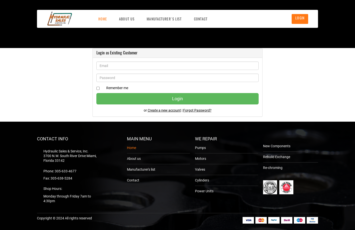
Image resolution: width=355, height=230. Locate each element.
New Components (276, 146)
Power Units (204, 191)
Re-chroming (273, 168)
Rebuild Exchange (276, 157)
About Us (127, 18)
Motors (200, 159)
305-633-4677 (65, 171)
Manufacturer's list (164, 18)
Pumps (200, 148)
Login (299, 17)
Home (102, 18)
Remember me (117, 88)
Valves (200, 169)
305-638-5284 (61, 178)
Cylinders (202, 180)
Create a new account (164, 110)
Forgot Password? (197, 110)
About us (134, 159)
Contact (201, 18)
